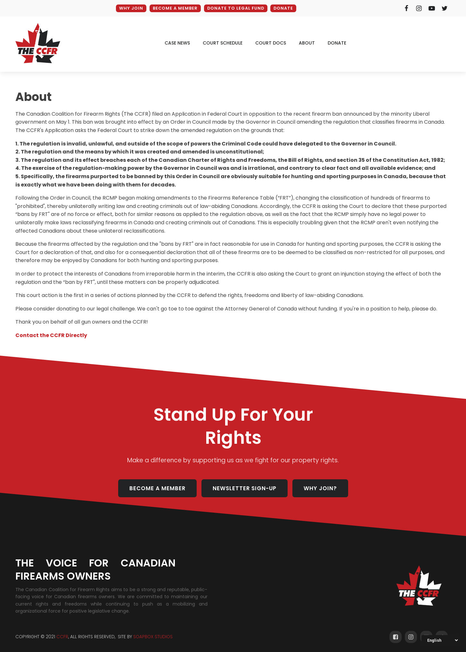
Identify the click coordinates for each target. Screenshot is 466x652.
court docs (270, 43)
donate (337, 43)
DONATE (284, 8)
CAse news (177, 43)
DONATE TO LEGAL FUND (235, 8)
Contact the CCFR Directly (51, 335)
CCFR (62, 638)
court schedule (222, 43)
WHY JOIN (130, 8)
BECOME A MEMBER (174, 8)
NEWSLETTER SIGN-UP (244, 488)
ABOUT (307, 43)
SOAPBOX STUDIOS (153, 638)
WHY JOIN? (320, 488)
